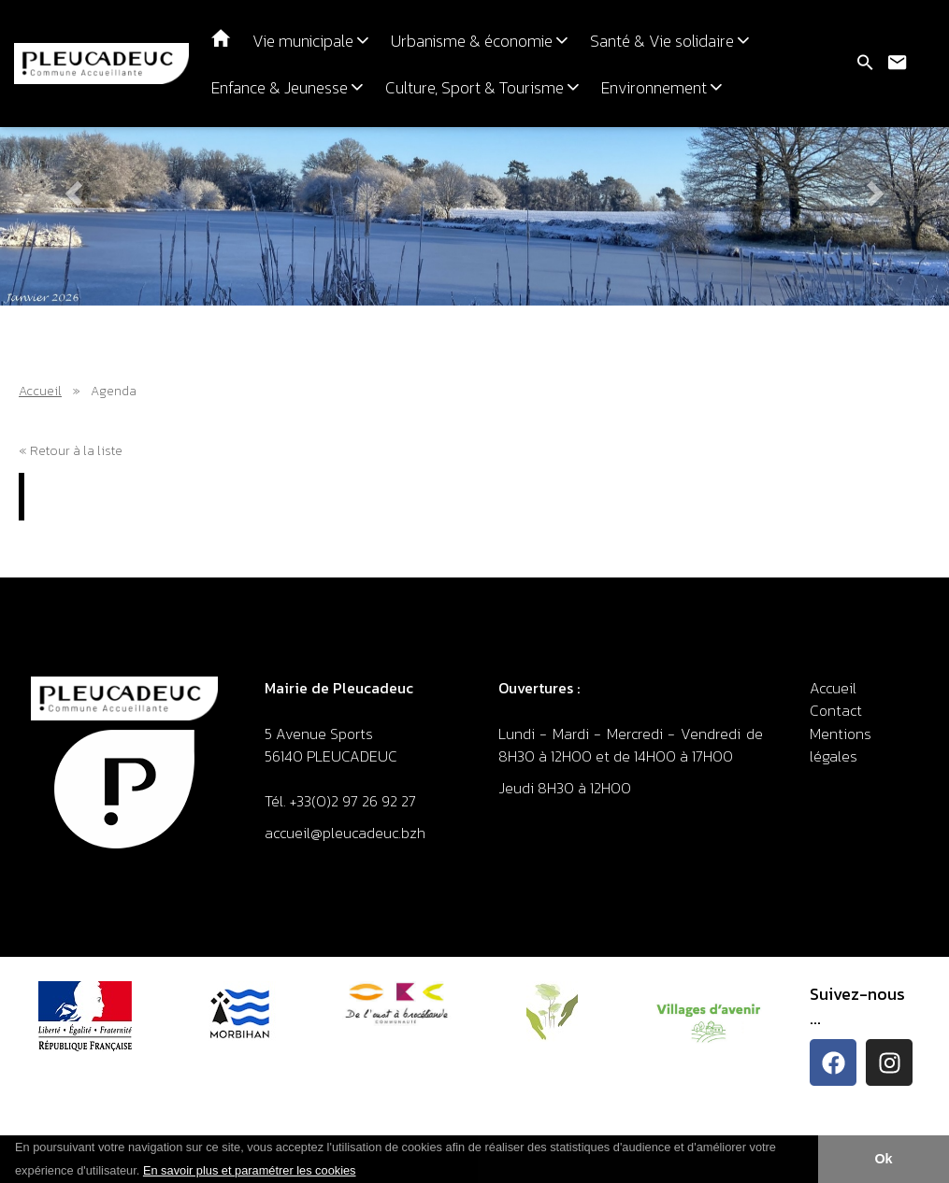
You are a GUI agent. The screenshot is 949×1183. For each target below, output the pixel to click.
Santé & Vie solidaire (669, 41)
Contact (836, 710)
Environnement (661, 88)
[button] (363, 1172)
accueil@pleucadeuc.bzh (347, 832)
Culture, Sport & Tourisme (482, 88)
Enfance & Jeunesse (287, 88)
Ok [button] (883, 1158)
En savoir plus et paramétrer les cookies (249, 1170)
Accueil (40, 391)
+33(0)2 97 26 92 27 (353, 801)
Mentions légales (840, 744)
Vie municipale (310, 41)
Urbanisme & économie (479, 41)
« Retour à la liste (70, 451)
